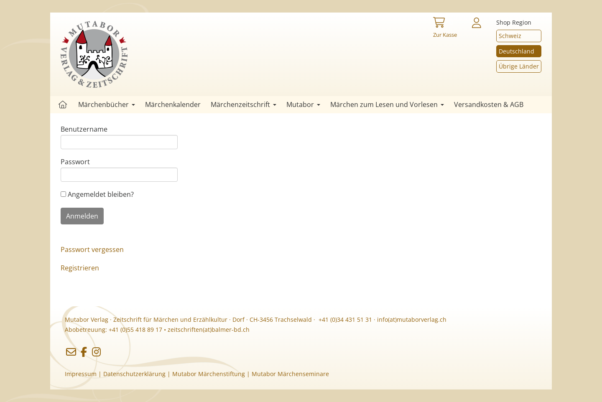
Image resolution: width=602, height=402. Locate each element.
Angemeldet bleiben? (97, 194)
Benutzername (84, 129)
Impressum (81, 374)
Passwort (75, 161)
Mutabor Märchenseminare (290, 374)
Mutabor (303, 104)
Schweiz (510, 36)
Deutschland (516, 51)
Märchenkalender (173, 104)
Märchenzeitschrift (243, 104)
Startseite (63, 104)
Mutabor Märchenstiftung (208, 374)
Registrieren (80, 267)
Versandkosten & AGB (488, 104)
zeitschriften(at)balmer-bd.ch (209, 329)
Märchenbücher (106, 104)
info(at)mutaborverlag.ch (411, 319)
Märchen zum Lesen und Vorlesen (387, 104)
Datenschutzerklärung (134, 374)
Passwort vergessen (92, 249)
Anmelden (82, 216)
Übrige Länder (519, 66)
